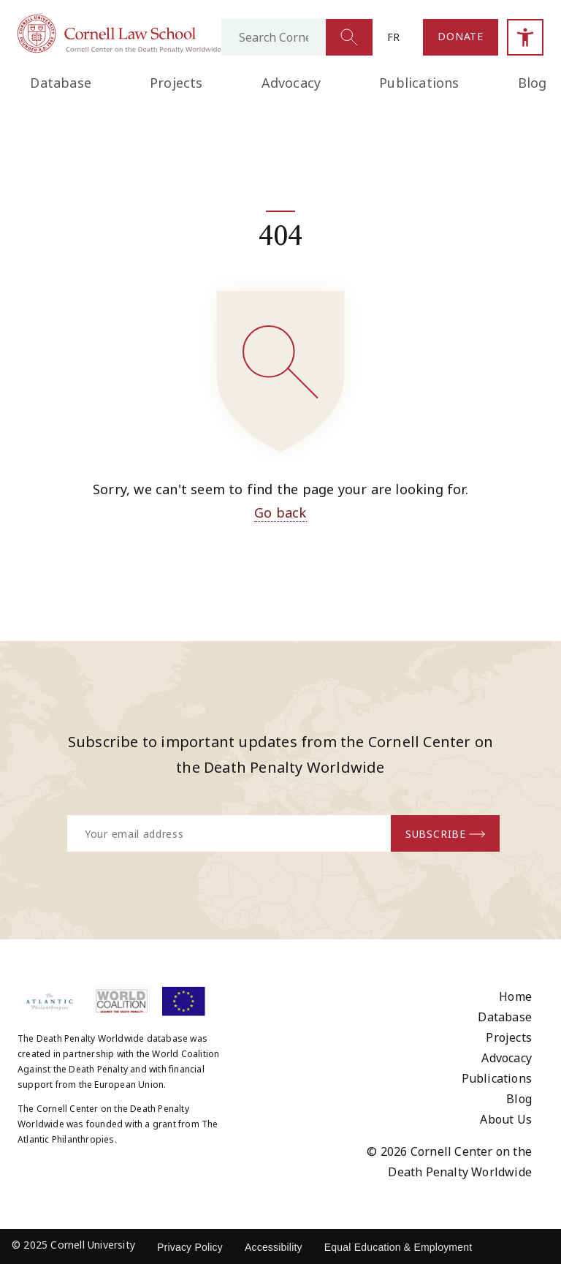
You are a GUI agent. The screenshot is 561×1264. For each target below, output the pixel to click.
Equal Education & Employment (398, 1247)
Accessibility (273, 1247)
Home (515, 996)
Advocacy (291, 82)
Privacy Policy (190, 1247)
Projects (176, 82)
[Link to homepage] (119, 49)
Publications (419, 82)
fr (393, 37)
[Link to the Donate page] (460, 37)
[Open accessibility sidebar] (525, 37)
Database (60, 82)
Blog (519, 1099)
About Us (506, 1119)
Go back (280, 512)
